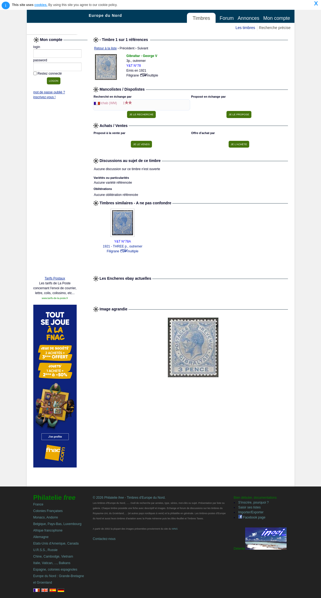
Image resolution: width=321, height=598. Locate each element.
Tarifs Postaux (55, 278)
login (36, 47)
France (38, 504)
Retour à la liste (105, 48)
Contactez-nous (104, 539)
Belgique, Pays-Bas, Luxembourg (57, 524)
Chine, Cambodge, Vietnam (53, 556)
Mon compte (276, 18)
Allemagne (41, 537)
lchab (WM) (108, 103)
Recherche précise (275, 28)
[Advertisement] (55, 189)
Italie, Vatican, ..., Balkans (51, 563)
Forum (227, 18)
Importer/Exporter (251, 512)
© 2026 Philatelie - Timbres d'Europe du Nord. (129, 498)
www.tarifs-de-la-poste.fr (55, 298)
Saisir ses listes (249, 507)
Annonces (248, 18)
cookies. (40, 5)
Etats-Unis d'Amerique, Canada (56, 543)
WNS (175, 528)
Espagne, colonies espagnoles (55, 569)
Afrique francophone (48, 530)
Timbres (201, 18)
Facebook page (251, 517)
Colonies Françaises (48, 511)
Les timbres (245, 28)
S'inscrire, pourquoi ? (253, 502)
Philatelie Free (58, 22)
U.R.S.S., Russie (45, 550)
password (40, 60)
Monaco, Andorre (45, 517)
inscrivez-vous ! (44, 97)
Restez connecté (50, 73)
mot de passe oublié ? (49, 92)
